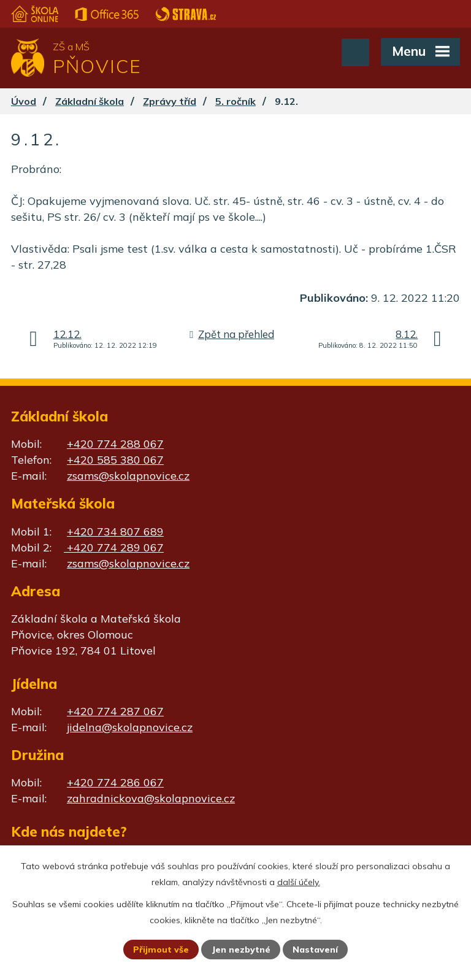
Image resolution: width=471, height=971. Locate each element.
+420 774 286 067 (115, 782)
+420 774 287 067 (115, 711)
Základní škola (89, 101)
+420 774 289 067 (114, 547)
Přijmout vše (161, 949)
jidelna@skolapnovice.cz (130, 727)
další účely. (298, 882)
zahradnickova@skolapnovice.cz (151, 798)
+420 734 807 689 (115, 531)
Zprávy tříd (169, 101)
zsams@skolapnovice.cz (128, 476)
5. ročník (235, 101)
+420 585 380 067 (115, 460)
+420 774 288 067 (115, 444)
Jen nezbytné (241, 949)
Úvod (23, 101)
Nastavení (315, 949)
